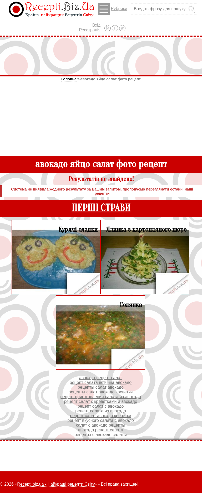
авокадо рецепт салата (100, 430)
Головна (69, 79)
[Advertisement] (101, 56)
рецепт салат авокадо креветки (100, 415)
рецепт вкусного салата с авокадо (100, 420)
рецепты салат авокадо (101, 387)
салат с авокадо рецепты (100, 425)
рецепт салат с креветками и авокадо (100, 401)
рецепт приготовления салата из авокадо (100, 396)
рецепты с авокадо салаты (100, 434)
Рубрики (112, 9)
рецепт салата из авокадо (100, 411)
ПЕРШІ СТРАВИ (101, 208)
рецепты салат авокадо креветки (101, 392)
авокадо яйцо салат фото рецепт (110, 79)
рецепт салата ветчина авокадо (101, 382)
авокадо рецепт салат (100, 377)
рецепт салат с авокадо (101, 406)
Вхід (96, 25)
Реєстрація (90, 30)
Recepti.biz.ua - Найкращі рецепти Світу (56, 484)
